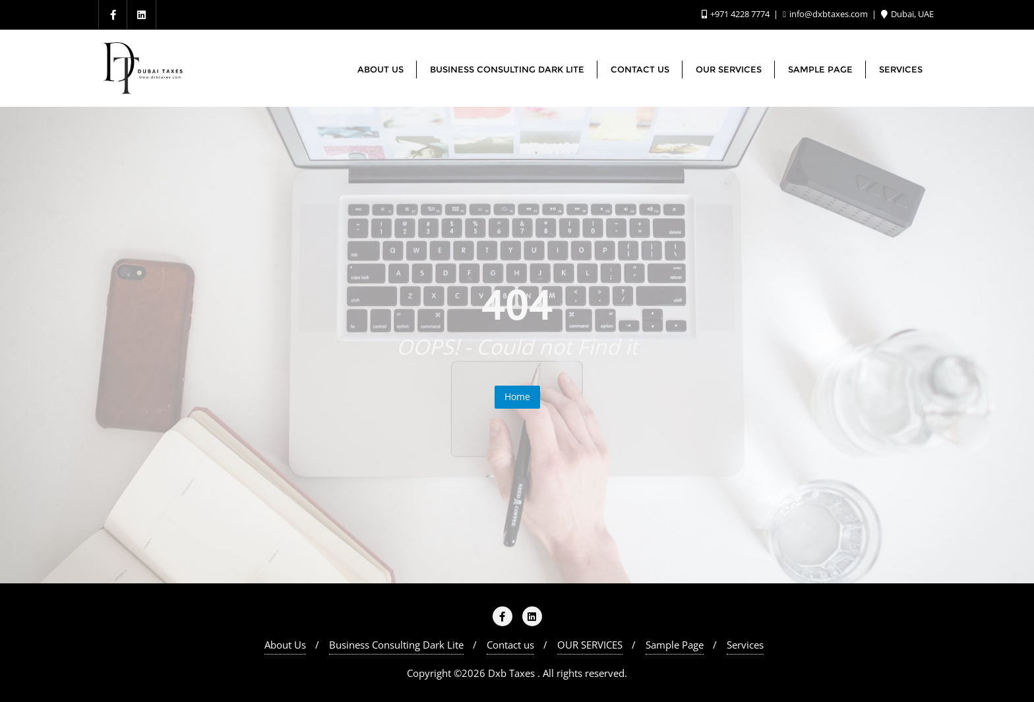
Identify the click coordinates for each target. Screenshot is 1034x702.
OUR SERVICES (590, 644)
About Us (285, 644)
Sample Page (675, 644)
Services (745, 644)
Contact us (510, 644)
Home (517, 396)
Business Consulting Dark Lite (396, 644)
